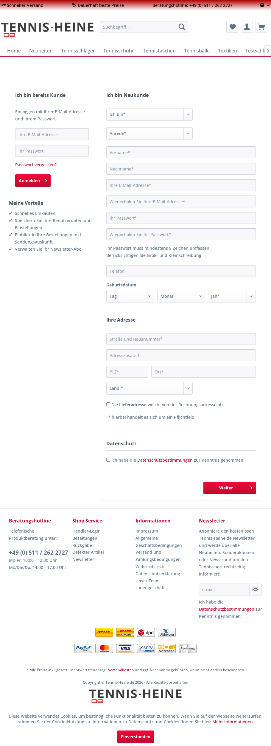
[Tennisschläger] (78, 50)
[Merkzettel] (232, 27)
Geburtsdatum (121, 285)
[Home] (14, 50)
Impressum (147, 531)
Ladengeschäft (150, 587)
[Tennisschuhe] (119, 50)
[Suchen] (182, 27)
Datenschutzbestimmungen (165, 460)
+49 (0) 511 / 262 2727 (38, 552)
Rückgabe (82, 545)
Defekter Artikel (88, 552)
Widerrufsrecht (151, 566)
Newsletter (83, 559)
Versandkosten (121, 669)
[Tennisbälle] (197, 50)
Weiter (235, 487)
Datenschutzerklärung (158, 573)
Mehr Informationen (232, 722)
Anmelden (33, 179)
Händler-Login (86, 531)
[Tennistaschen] (159, 50)
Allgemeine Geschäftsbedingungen (159, 541)
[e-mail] (224, 589)
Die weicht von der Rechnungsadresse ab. (167, 404)
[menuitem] (22, 5)
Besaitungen (84, 538)
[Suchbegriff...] (144, 27)
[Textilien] (227, 50)
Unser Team (148, 581)
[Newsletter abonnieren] (255, 589)
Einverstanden (135, 736)
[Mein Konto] (247, 27)
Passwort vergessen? (36, 164)
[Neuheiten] (41, 50)
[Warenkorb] (261, 27)
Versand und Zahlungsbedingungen (158, 555)
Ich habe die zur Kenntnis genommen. (177, 460)
